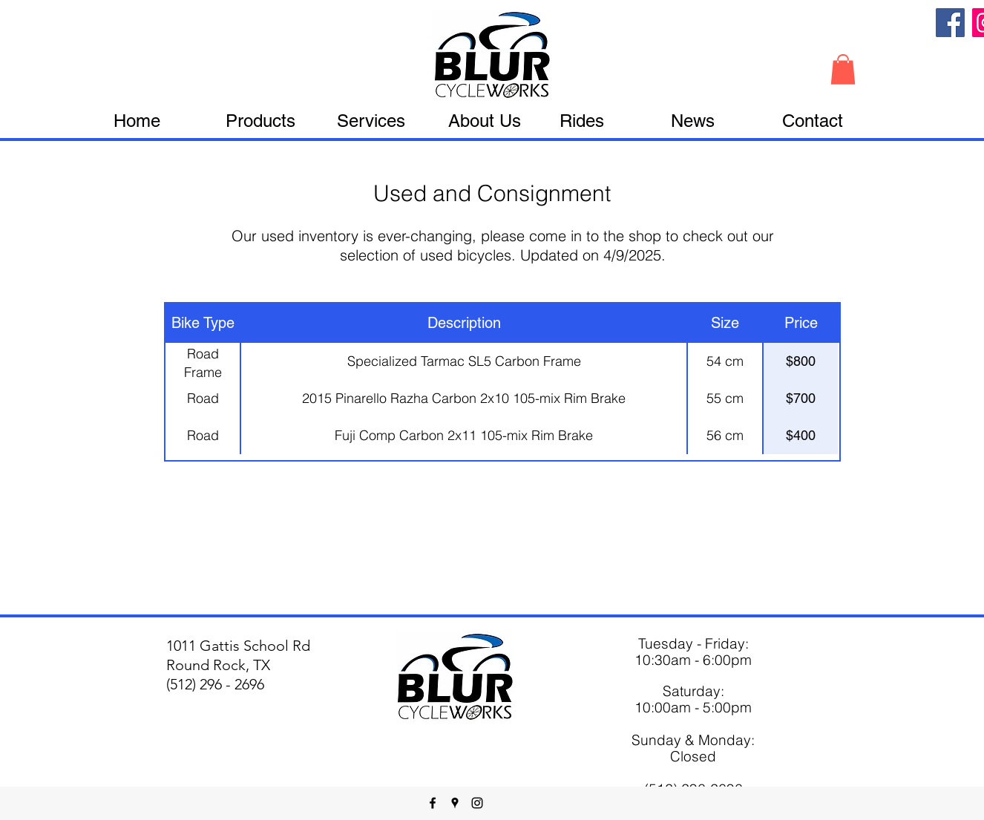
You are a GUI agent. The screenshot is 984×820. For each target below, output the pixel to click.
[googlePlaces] (454, 803)
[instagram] (477, 803)
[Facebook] (950, 22)
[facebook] (432, 803)
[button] (843, 69)
